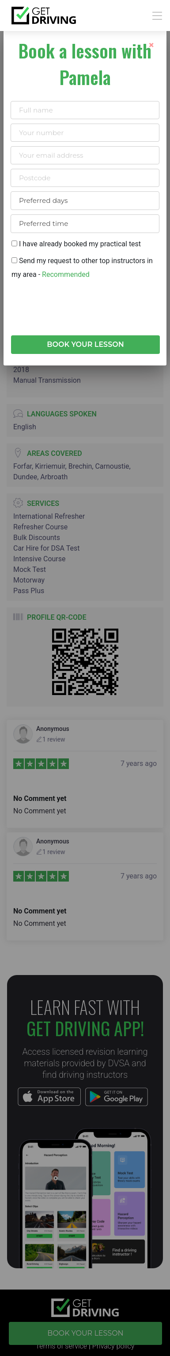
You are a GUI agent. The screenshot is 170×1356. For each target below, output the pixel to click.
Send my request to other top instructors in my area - (82, 267)
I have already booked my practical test (76, 244)
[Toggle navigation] (155, 16)
